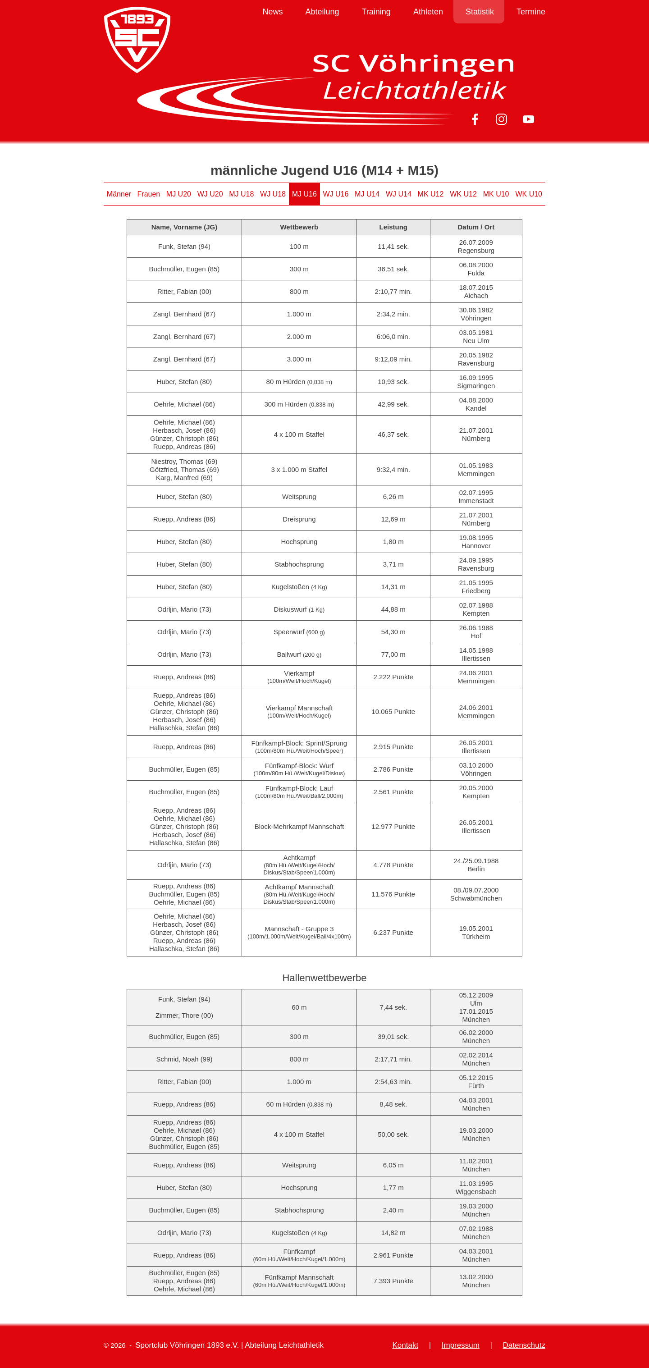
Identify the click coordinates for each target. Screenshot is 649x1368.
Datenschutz (524, 1345)
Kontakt (405, 1345)
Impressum (461, 1345)
